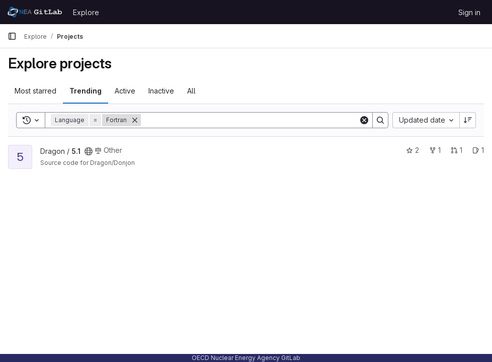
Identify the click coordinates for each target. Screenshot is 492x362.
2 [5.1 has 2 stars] (412, 150)
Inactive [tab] (161, 90)
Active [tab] (125, 90)
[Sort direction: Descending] (468, 120)
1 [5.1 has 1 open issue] (478, 150)
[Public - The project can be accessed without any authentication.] (89, 151)
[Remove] (135, 120)
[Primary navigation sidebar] (12, 36)
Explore (86, 12)
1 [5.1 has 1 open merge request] (456, 150)
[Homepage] (35, 12)
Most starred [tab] (35, 90)
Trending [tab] (85, 90)
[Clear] (364, 120)
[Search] (250, 120)
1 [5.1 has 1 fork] (435, 150)
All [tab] (191, 90)
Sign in (469, 12)
